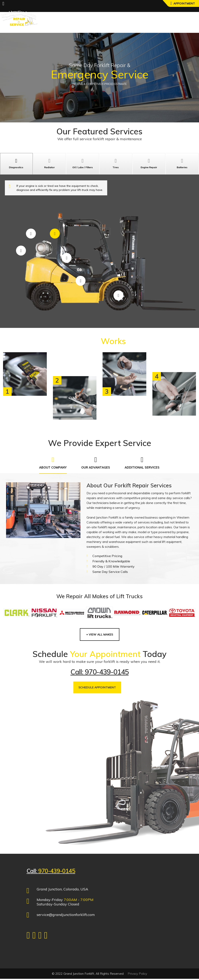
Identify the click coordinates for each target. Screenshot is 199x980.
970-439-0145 (56, 872)
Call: (51, 872)
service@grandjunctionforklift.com (66, 916)
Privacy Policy (137, 975)
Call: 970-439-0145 (100, 673)
